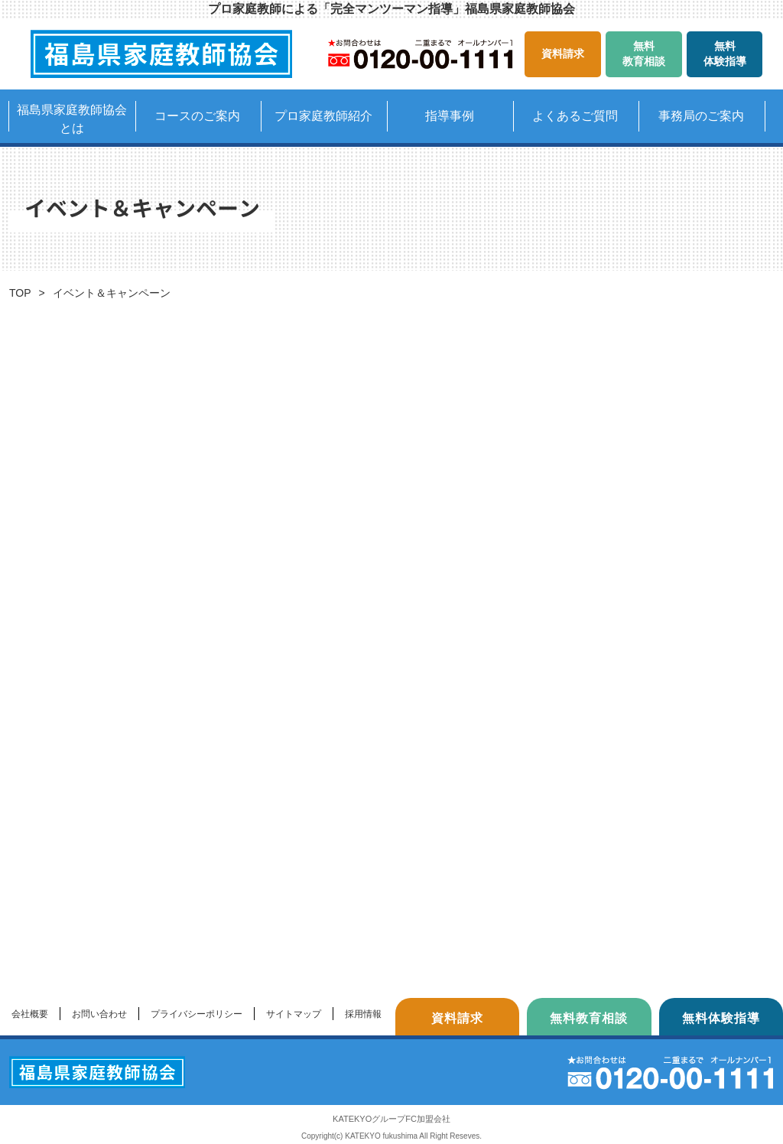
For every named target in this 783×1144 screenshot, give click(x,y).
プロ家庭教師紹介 (323, 115)
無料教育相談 (643, 53)
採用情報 (363, 1014)
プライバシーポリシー (196, 1014)
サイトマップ (293, 1014)
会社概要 (29, 1014)
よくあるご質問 (575, 115)
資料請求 (562, 53)
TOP (20, 293)
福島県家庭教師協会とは (72, 119)
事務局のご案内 (701, 115)
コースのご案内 (197, 115)
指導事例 (449, 115)
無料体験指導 (724, 53)
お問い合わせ (99, 1014)
